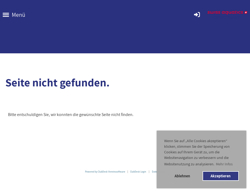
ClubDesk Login (138, 171)
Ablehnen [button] (182, 175)
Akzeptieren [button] (221, 175)
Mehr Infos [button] (224, 164)
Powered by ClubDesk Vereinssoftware (105, 171)
